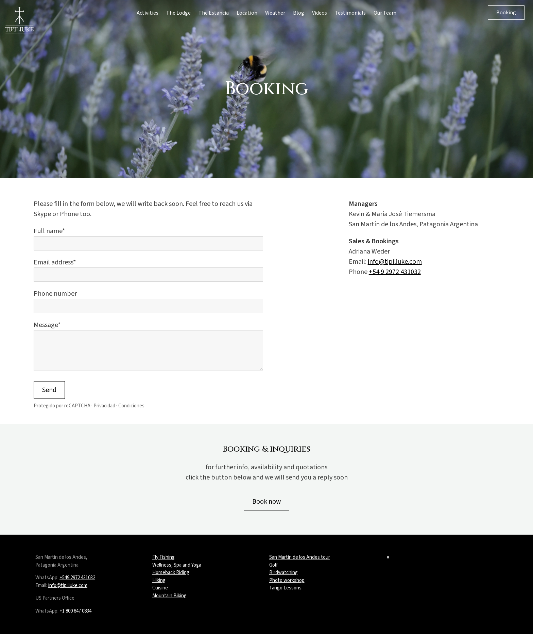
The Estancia (214, 13)
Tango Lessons (285, 587)
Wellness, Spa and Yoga (176, 565)
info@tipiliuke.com (395, 261)
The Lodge (178, 13)
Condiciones (131, 405)
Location (247, 13)
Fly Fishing (163, 557)
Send (49, 390)
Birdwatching (283, 572)
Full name (48, 231)
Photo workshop (287, 580)
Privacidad (104, 405)
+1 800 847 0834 (75, 611)
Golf (273, 565)
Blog (298, 13)
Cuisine (160, 587)
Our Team (385, 13)
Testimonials (350, 13)
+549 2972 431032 (77, 577)
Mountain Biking (169, 595)
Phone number (55, 293)
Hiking (159, 580)
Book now (266, 501)
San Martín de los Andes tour (299, 557)
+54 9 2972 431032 (395, 272)
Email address (53, 262)
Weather (275, 13)
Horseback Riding (170, 572)
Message (46, 325)
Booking (506, 12)
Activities (147, 13)
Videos (319, 13)
